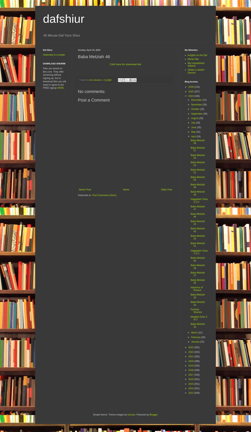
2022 (191, 352)
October (195, 109)
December (197, 100)
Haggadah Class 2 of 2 (199, 200)
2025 (191, 91)
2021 (191, 356)
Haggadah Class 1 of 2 (199, 252)
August (195, 118)
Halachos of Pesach (197, 289)
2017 (191, 374)
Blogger (154, 414)
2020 (191, 361)
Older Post (166, 189)
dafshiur (63, 18)
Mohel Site (193, 59)
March (194, 332)
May (193, 132)
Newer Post (85, 189)
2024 (191, 96)
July (193, 122)
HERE (60, 88)
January (195, 341)
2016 (191, 379)
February (196, 337)
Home (126, 189)
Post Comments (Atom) (104, 195)
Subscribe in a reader (54, 54)
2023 (191, 347)
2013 (191, 393)
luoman (131, 414)
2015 (191, 384)
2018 (191, 370)
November (197, 104)
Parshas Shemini (196, 311)
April (193, 136)
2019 (191, 365)
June (194, 127)
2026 (191, 87)
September (197, 113)
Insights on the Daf (197, 55)
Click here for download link (125, 64)
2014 (191, 388)
